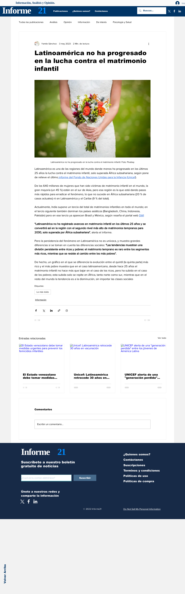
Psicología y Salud (122, 22)
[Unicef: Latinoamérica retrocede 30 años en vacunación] (92, 356)
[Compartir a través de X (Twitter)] (43, 310)
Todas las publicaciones (31, 22)
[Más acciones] (149, 44)
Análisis (53, 22)
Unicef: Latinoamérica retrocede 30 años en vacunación (91, 376)
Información (84, 22)
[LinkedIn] (179, 11)
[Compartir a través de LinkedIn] (51, 310)
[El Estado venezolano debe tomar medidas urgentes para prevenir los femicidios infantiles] (41, 356)
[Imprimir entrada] (66, 310)
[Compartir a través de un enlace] (59, 310)
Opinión (68, 22)
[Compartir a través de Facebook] (35, 310)
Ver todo (162, 338)
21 (42, 10)
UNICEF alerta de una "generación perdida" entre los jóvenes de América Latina (141, 376)
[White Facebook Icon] (28, 501)
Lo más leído (43, 292)
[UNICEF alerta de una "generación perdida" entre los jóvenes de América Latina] (143, 356)
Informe (16, 10)
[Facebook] (174, 11)
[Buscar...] (151, 10)
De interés (101, 22)
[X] (169, 11)
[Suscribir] (85, 478)
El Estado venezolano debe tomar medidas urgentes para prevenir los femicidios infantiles (41, 376)
